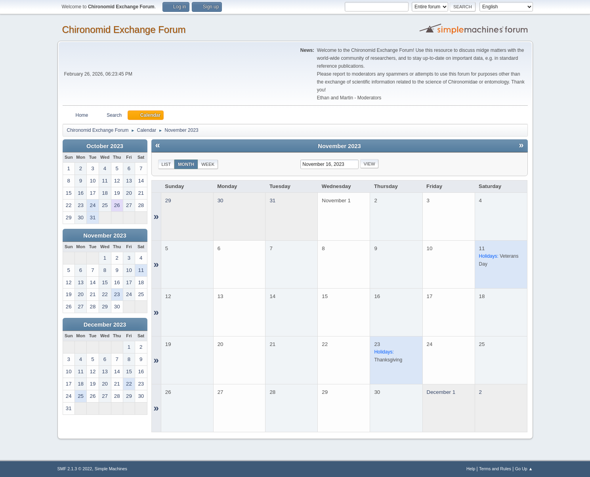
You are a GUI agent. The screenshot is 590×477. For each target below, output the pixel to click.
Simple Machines (111, 468)
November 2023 (104, 235)
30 (220, 200)
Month (186, 164)
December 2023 (105, 324)
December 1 (441, 392)
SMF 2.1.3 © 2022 (74, 468)
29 (168, 200)
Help (470, 468)
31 (272, 200)
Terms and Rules (495, 468)
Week (207, 164)
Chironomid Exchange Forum (124, 29)
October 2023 (104, 146)
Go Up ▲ (524, 468)
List (166, 164)
